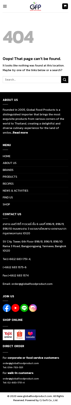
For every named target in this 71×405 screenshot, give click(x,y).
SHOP (6, 204)
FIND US (8, 197)
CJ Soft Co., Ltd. (48, 400)
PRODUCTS (10, 176)
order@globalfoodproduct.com (21, 363)
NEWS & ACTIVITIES (15, 190)
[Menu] (5, 6)
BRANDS (8, 170)
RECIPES (8, 183)
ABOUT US (9, 163)
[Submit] (64, 79)
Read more (20, 132)
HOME (6, 156)
